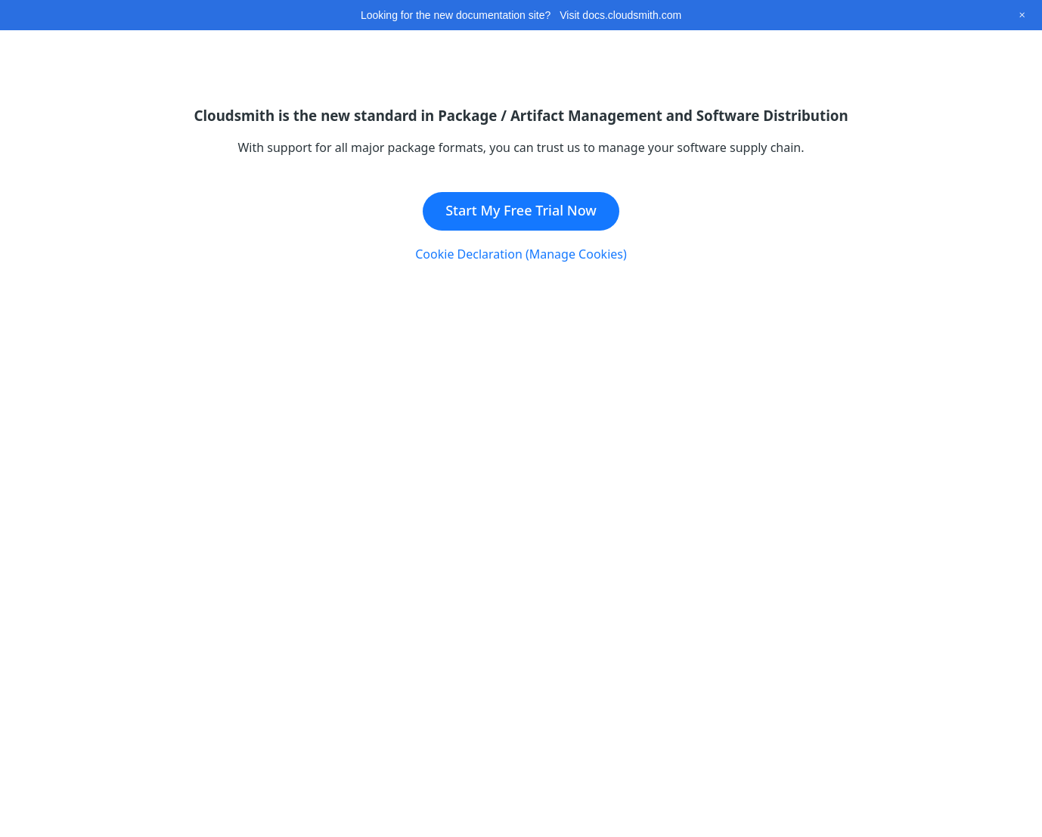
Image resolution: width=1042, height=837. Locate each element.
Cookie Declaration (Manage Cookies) (521, 254)
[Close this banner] (1022, 15)
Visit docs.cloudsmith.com (620, 15)
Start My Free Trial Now (521, 210)
